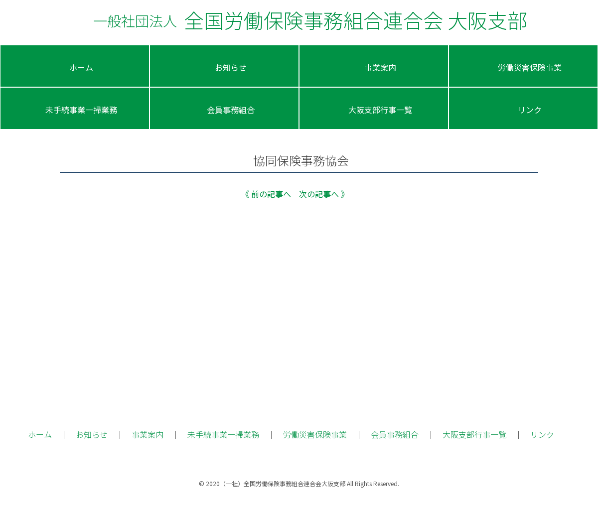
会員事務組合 (395, 434)
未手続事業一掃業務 (223, 434)
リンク (542, 434)
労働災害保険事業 (315, 434)
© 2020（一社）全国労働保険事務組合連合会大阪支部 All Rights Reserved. (299, 483)
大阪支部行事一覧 (474, 434)
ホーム (40, 434)
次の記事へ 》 (324, 194)
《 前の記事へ (266, 194)
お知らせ (92, 434)
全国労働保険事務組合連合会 (310, 19)
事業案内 (147, 434)
